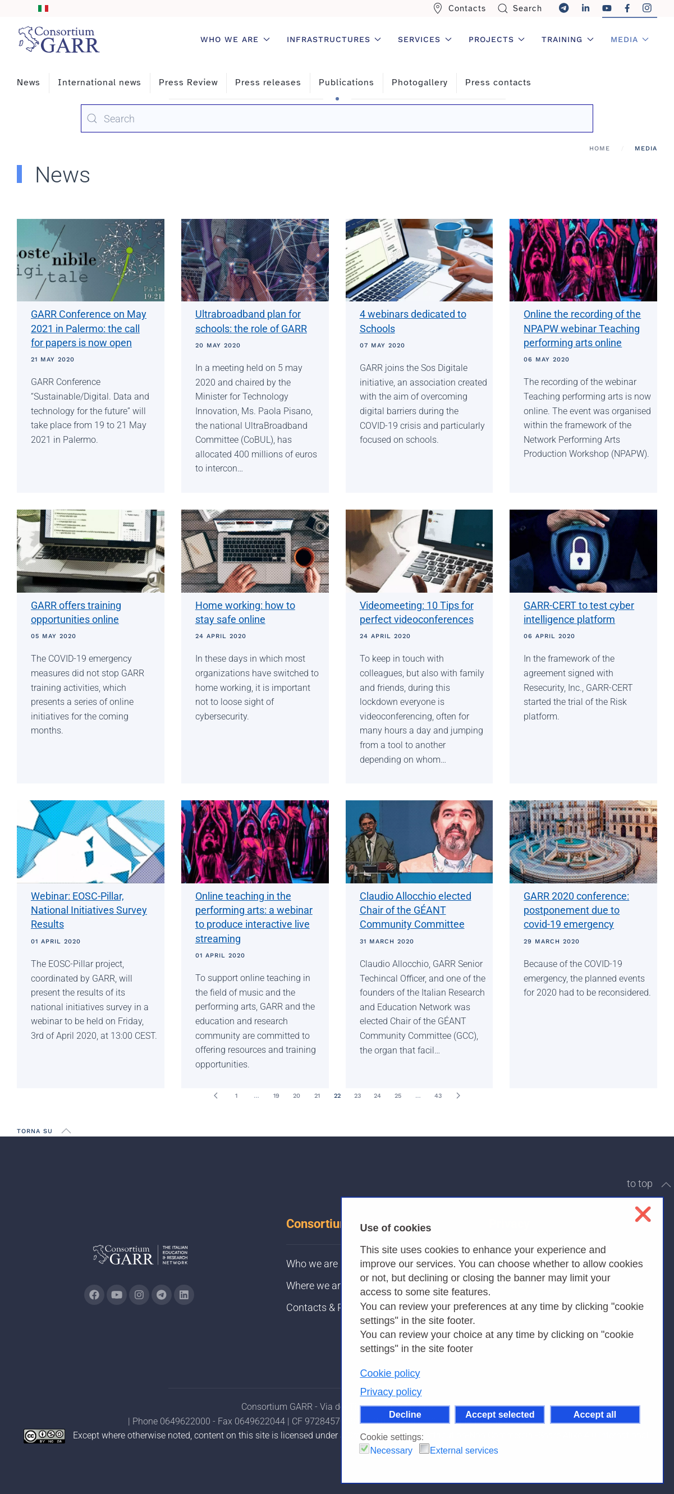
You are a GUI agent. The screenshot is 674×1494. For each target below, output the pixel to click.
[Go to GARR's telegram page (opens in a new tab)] (162, 1295)
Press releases (268, 82)
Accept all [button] (595, 1414)
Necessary (391, 1450)
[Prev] (216, 1095)
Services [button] (425, 39)
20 (296, 1095)
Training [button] (568, 39)
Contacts (459, 8)
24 (377, 1095)
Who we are (312, 1264)
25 (398, 1095)
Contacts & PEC (321, 1307)
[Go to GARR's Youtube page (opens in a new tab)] (117, 1295)
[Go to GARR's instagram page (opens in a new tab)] (139, 1295)
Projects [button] (497, 39)
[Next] (458, 1095)
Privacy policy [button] (390, 1391)
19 (276, 1095)
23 (357, 1095)
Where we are (316, 1285)
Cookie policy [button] (390, 1373)
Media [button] (630, 39)
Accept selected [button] (499, 1414)
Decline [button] (405, 1414)
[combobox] (337, 118)
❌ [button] (643, 1214)
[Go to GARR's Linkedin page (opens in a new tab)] (184, 1295)
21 (317, 1095)
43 (438, 1095)
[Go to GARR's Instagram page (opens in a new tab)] (94, 1295)
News (28, 82)
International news (99, 82)
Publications (346, 82)
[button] (66, 1130)
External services (464, 1450)
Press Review (188, 82)
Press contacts (498, 82)
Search (520, 8)
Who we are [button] (235, 39)
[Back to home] (59, 39)
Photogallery (420, 82)
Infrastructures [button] (334, 39)
